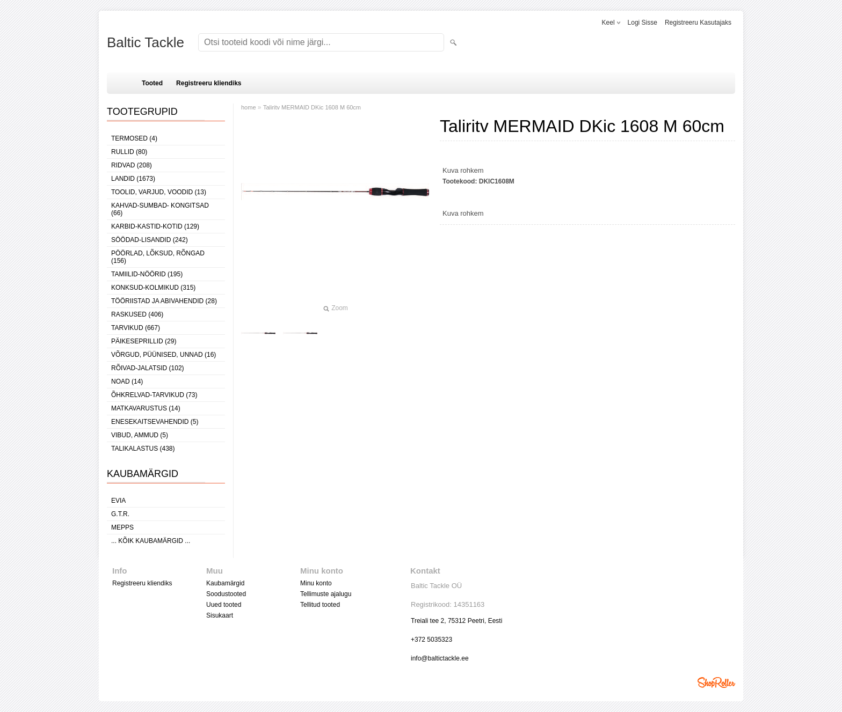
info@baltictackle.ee (440, 658)
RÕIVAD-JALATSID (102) (147, 368)
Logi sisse (642, 22)
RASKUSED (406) (137, 314)
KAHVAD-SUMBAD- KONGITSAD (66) (160, 209)
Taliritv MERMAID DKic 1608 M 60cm (312, 107)
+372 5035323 (431, 639)
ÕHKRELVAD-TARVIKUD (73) (154, 395)
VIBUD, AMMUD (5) (139, 435)
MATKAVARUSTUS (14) (145, 408)
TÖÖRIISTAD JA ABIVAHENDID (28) (164, 301)
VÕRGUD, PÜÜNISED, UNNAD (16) (163, 354)
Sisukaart (219, 615)
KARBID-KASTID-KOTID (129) (155, 226)
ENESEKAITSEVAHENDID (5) (154, 421)
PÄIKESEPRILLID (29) (143, 341)
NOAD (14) (127, 381)
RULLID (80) (129, 152)
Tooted (152, 83)
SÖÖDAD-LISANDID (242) (149, 240)
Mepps (122, 527)
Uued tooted (223, 604)
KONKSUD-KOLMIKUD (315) (153, 287)
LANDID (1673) (133, 178)
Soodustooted (226, 594)
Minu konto (316, 583)
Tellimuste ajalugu (325, 594)
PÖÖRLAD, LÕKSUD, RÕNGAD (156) (158, 257)
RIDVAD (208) (131, 165)
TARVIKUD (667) (135, 328)
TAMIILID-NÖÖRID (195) (147, 274)
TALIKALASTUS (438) (143, 448)
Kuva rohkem (463, 170)
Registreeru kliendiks (208, 83)
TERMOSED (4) (134, 138)
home (248, 107)
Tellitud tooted (320, 604)
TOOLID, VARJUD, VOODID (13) (158, 192)
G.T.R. (120, 514)
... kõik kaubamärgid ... (150, 541)
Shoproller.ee (716, 682)
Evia (118, 500)
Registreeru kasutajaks (698, 22)
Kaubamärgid (225, 583)
